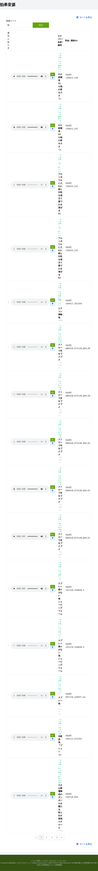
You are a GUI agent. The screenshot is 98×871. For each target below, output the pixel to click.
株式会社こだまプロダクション (20, 863)
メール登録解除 (56, 865)
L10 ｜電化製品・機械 (59, 296)
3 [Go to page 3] (51, 837)
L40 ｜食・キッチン (59, 167)
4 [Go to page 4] (56, 837)
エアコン (60, 304)
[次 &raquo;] (61, 837)
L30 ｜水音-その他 (60, 337)
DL (52, 74)
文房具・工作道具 (60, 778)
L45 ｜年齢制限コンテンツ (59, 67)
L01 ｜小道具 (59, 573)
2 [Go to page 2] (46, 837)
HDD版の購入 (77, 863)
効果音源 (7, 4)
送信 (41, 25)
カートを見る (83, 17)
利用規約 (46, 865)
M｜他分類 (59, 55)
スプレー (60, 579)
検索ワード (11, 21)
